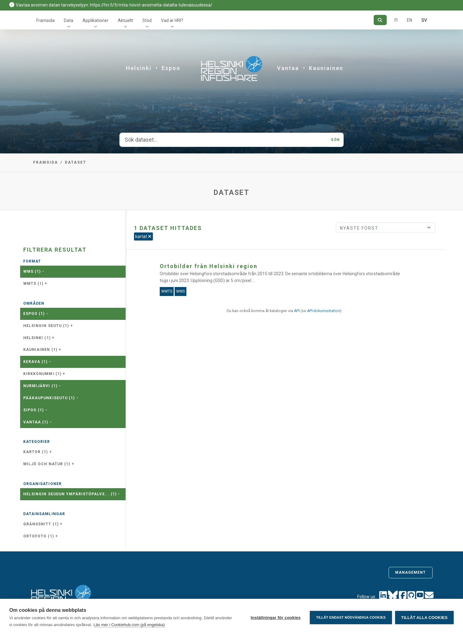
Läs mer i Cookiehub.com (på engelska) (129, 624)
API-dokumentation (323, 311)
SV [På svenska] (424, 20)
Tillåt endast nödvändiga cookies (350, 617)
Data (68, 20)
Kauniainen (326, 68)
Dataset (75, 162)
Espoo (171, 68)
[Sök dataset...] (223, 140)
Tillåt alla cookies (424, 617)
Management (410, 572)
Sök (335, 140)
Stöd (147, 20)
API (297, 311)
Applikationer (95, 20)
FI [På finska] (396, 20)
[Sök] (380, 20)
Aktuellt (125, 20)
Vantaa (288, 68)
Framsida (45, 20)
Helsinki (139, 68)
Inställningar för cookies (276, 617)
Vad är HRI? (172, 20)
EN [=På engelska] (409, 20)
